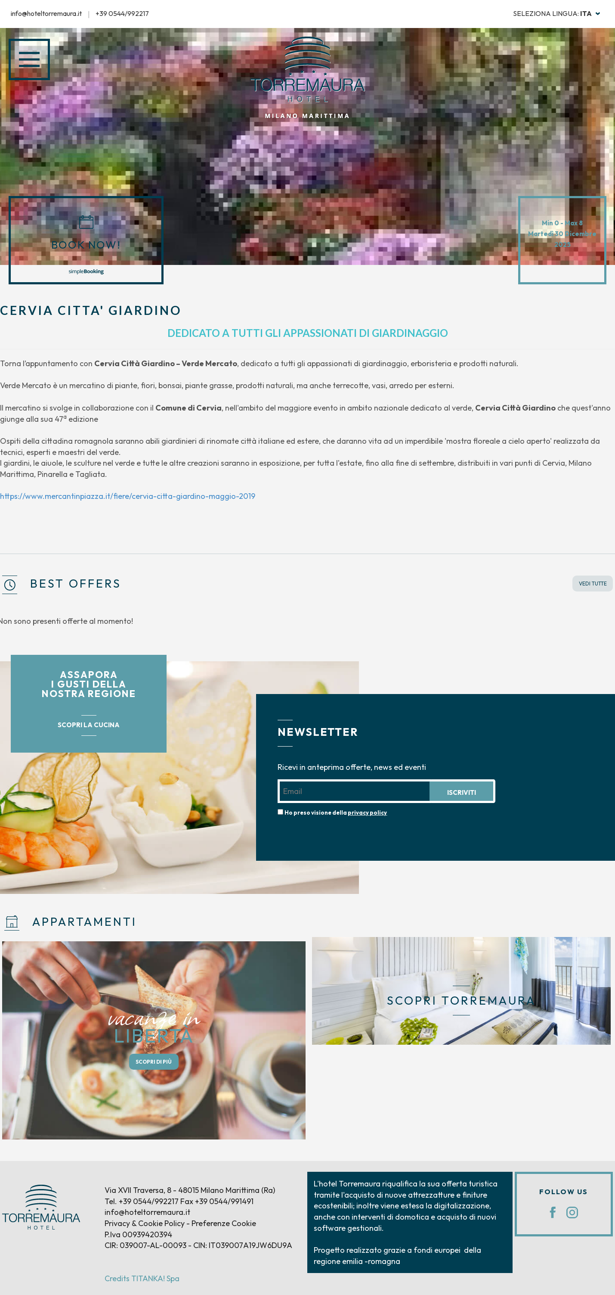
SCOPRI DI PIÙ (154, 1061)
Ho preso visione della (335, 812)
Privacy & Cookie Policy (145, 1223)
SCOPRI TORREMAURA (461, 1000)
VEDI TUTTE (593, 583)
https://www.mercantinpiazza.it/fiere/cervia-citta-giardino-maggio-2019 (127, 496)
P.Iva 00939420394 (138, 1234)
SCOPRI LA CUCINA (89, 725)
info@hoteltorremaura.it (46, 13)
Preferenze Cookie (224, 1223)
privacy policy (367, 812)
